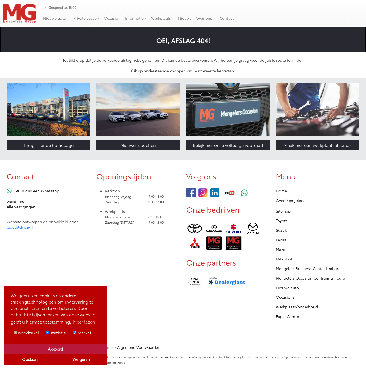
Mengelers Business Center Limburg (308, 268)
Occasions (285, 297)
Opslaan (30, 359)
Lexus (281, 239)
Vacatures (15, 201)
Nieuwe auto (287, 287)
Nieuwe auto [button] (54, 18)
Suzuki (282, 230)
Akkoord (55, 349)
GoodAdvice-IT (20, 227)
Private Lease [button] (85, 18)
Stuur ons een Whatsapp (37, 190)
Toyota (282, 220)
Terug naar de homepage (48, 145)
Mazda (282, 249)
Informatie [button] (134, 18)
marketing (85, 332)
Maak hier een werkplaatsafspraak (318, 145)
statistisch (58, 332)
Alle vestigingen (21, 206)
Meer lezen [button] (84, 321)
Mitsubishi (285, 259)
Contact (226, 18)
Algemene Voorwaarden (138, 347)
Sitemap (283, 211)
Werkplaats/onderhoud (297, 306)
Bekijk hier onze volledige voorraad (228, 145)
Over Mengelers (290, 200)
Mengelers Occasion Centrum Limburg (310, 278)
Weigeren (81, 359)
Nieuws (185, 18)
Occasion (112, 18)
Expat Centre (287, 316)
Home (281, 190)
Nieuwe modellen (138, 145)
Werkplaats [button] (161, 18)
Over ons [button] (204, 18)
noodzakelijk (28, 332)
